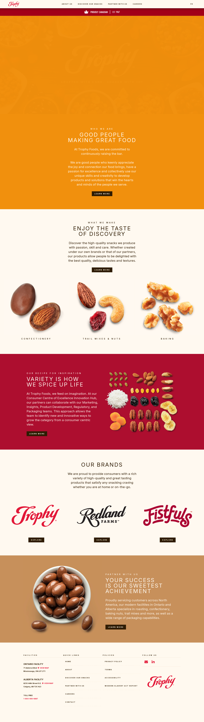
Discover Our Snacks (90, 4)
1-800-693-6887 (30, 699)
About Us (67, 4)
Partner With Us (117, 4)
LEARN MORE (102, 194)
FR (191, 4)
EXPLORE (36, 540)
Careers (137, 4)
